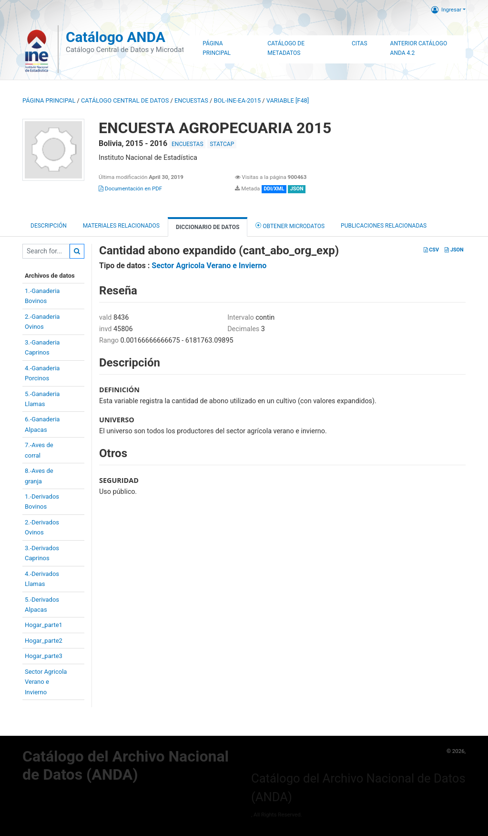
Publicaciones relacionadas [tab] (384, 225)
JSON (454, 250)
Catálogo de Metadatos (286, 48)
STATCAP (222, 144)
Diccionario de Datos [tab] (207, 227)
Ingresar (446, 9)
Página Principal (217, 48)
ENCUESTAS (191, 100)
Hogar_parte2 (43, 640)
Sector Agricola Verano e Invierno (209, 265)
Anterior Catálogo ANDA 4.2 (418, 48)
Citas (359, 43)
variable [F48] (287, 100)
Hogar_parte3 (43, 655)
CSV (431, 250)
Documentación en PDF (130, 188)
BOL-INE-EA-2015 (237, 100)
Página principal (48, 100)
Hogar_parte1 (43, 624)
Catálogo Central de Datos (125, 100)
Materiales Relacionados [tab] (121, 225)
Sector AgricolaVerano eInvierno (46, 682)
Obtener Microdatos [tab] (290, 225)
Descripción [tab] (48, 225)
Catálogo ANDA (115, 37)
